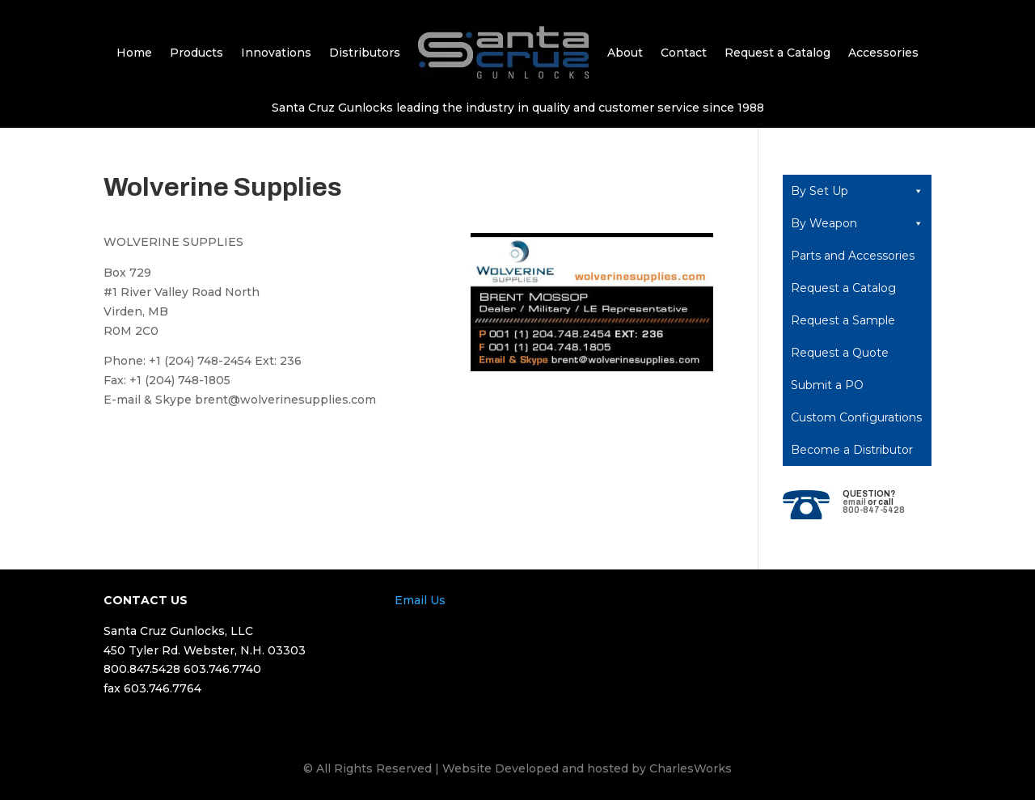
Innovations (276, 52)
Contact (684, 52)
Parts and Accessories (853, 255)
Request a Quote (840, 352)
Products (196, 52)
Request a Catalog (777, 52)
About (625, 52)
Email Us (420, 600)
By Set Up (857, 191)
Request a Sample (843, 320)
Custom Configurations (856, 417)
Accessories (883, 52)
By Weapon (857, 223)
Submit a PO (827, 385)
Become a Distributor (852, 449)
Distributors (364, 52)
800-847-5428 (874, 510)
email (854, 501)
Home (134, 52)
